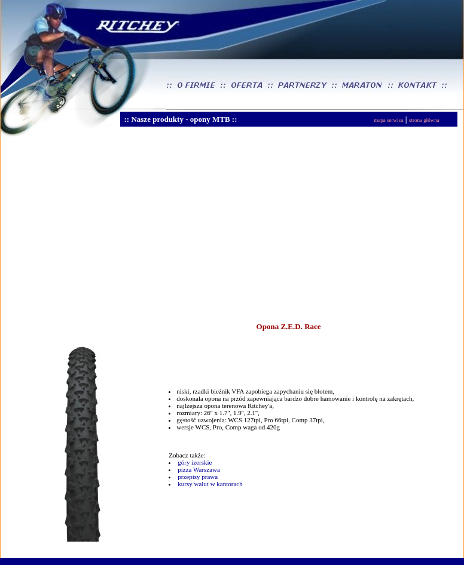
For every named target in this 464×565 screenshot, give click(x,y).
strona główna (424, 120)
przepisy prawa (198, 476)
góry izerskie (195, 462)
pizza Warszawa (199, 469)
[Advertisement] (151, 229)
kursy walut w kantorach (210, 483)
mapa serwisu (388, 120)
